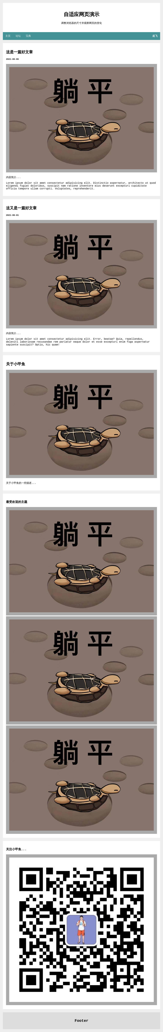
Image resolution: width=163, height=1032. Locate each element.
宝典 (28, 36)
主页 (8, 36)
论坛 (18, 36)
